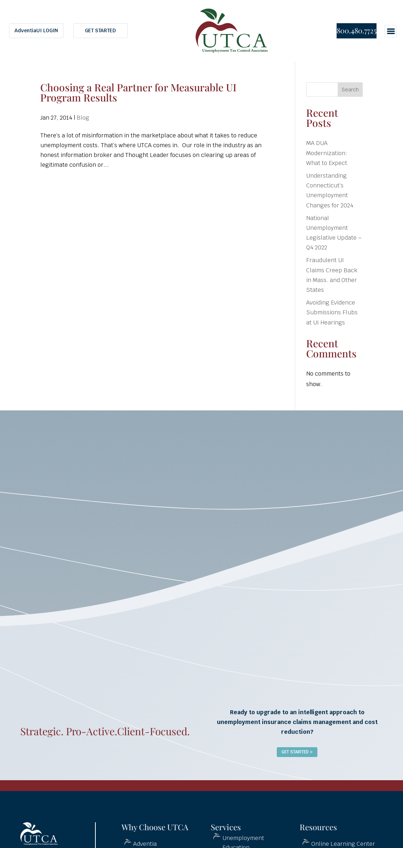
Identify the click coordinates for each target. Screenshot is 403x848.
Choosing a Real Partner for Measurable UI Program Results (138, 92)
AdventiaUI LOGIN (36, 30)
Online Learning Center (343, 844)
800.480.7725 (357, 30)
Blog (83, 117)
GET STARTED (100, 30)
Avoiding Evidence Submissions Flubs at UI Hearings (332, 312)
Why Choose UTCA (155, 827)
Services (226, 827)
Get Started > (297, 752)
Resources (318, 827)
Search (350, 89)
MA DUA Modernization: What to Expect (326, 152)
